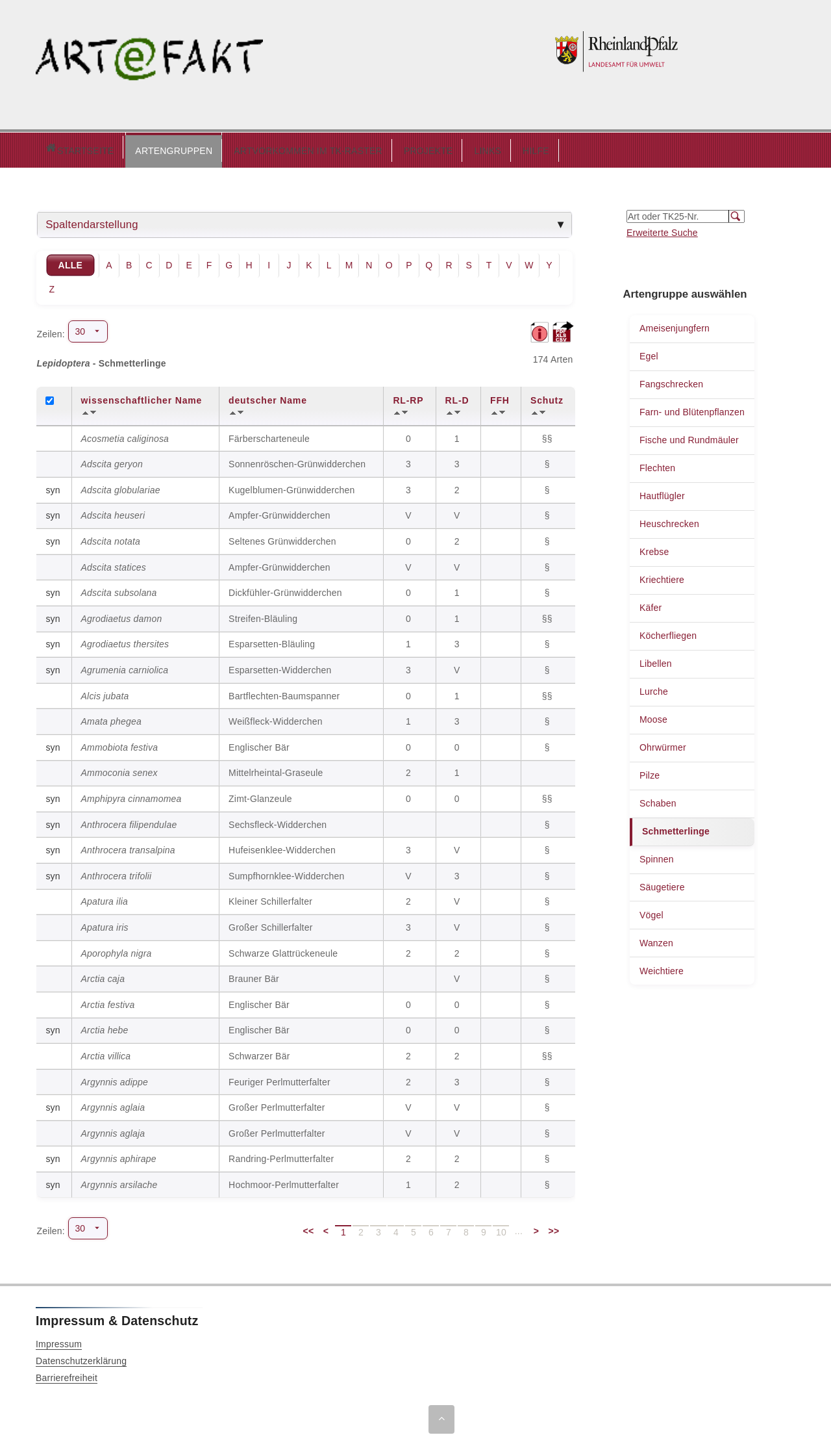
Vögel (651, 912)
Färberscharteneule (269, 435)
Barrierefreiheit (66, 1374)
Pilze (649, 772)
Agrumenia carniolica (125, 667)
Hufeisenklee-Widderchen (282, 847)
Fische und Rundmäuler (689, 437)
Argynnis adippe (114, 1079)
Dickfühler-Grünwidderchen (285, 589)
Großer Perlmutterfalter (277, 1104)
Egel (648, 353)
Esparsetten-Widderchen (280, 667)
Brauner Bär (254, 975)
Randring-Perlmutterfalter (281, 1155)
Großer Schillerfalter (270, 924)
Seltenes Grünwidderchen (282, 538)
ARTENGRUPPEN (118, 147)
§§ (548, 435)
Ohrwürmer (662, 744)
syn (52, 487)
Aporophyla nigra (116, 950)
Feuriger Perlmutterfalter (279, 1079)
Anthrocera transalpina (128, 847)
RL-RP (408, 397)
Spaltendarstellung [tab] (91, 221)
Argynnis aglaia (113, 1104)
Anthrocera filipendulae (129, 821)
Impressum (59, 1341)
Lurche (653, 688)
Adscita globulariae (120, 487)
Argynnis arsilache (119, 1181)
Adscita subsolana (119, 589)
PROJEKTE (373, 147)
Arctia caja (103, 975)
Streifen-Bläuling (263, 615)
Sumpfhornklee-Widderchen (286, 873)
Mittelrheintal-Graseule (276, 769)
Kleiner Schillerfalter (270, 898)
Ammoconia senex (119, 769)
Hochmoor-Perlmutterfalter (284, 1181)
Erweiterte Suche (662, 229)
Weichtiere (661, 968)
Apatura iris (105, 924)
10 (501, 1229)
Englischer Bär (259, 744)
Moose (653, 716)
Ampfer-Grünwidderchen (279, 512)
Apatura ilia (104, 898)
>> (554, 1227)
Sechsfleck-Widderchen (278, 821)
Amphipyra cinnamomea (131, 795)
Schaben (657, 800)
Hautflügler (662, 492)
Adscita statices (113, 564)
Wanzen (656, 940)
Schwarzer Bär (259, 1053)
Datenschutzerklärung (81, 1357)
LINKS (432, 147)
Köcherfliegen (668, 632)
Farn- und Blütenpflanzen (692, 409)
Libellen (655, 660)
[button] (118, 148)
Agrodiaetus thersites (125, 641)
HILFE (480, 147)
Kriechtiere (661, 576)
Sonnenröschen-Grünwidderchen (297, 461)
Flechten (657, 464)
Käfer (650, 604)
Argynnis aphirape (118, 1155)
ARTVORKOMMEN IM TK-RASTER (253, 147)
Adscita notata (111, 538)
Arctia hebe (105, 1027)
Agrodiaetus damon (121, 615)
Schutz (547, 397)
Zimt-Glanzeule (260, 795)
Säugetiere (662, 884)
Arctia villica (106, 1053)
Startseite (51, 148)
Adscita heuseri (113, 512)
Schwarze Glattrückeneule (283, 950)
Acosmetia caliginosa (125, 435)
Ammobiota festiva (119, 744)
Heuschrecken (669, 520)
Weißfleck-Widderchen (276, 718)
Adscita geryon (112, 461)
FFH (500, 397)
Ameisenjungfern (674, 325)
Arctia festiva (108, 1001)
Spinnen (656, 856)
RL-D (457, 397)
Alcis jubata (105, 693)
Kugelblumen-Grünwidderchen (291, 487)
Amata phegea (111, 718)
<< (308, 1227)
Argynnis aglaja (113, 1130)
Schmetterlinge (676, 828)
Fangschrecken (671, 381)
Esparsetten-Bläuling (272, 641)
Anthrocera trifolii (116, 873)
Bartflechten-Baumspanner (284, 693)
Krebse (654, 548)
